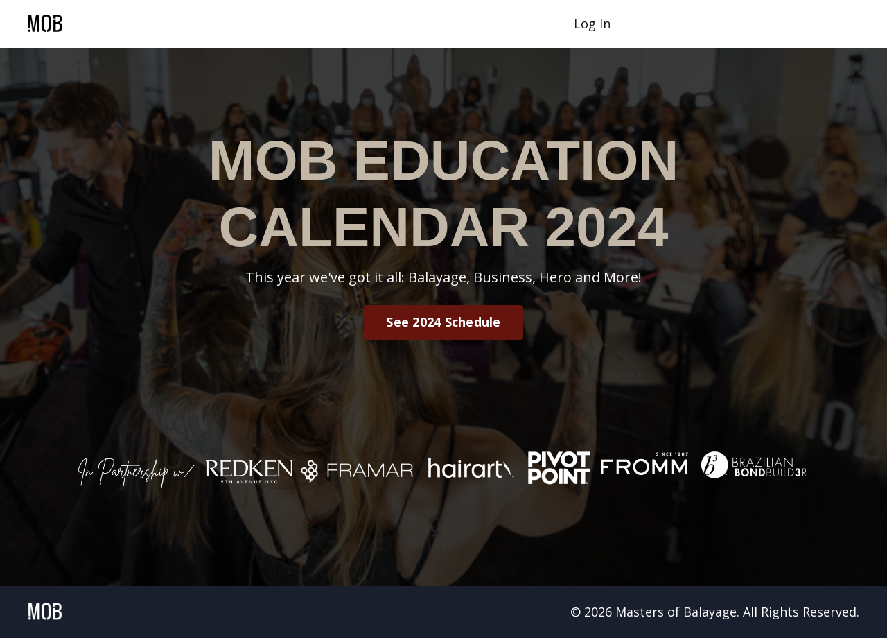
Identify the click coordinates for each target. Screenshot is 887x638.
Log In (592, 23)
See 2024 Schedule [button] (443, 321)
